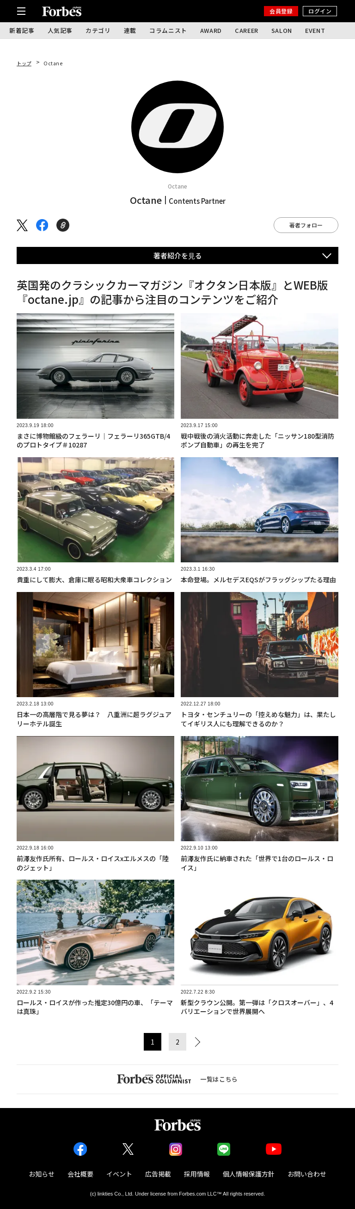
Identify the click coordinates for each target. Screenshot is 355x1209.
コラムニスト (168, 30)
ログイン (319, 11)
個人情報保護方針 (249, 1173)
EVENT (315, 30)
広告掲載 (158, 1173)
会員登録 (281, 11)
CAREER (246, 30)
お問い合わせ (307, 1173)
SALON (281, 30)
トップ (24, 63)
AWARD (211, 30)
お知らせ (42, 1173)
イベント (119, 1173)
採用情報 (197, 1173)
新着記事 (22, 30)
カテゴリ (98, 30)
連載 (130, 30)
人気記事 (60, 30)
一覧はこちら (177, 1078)
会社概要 (80, 1173)
